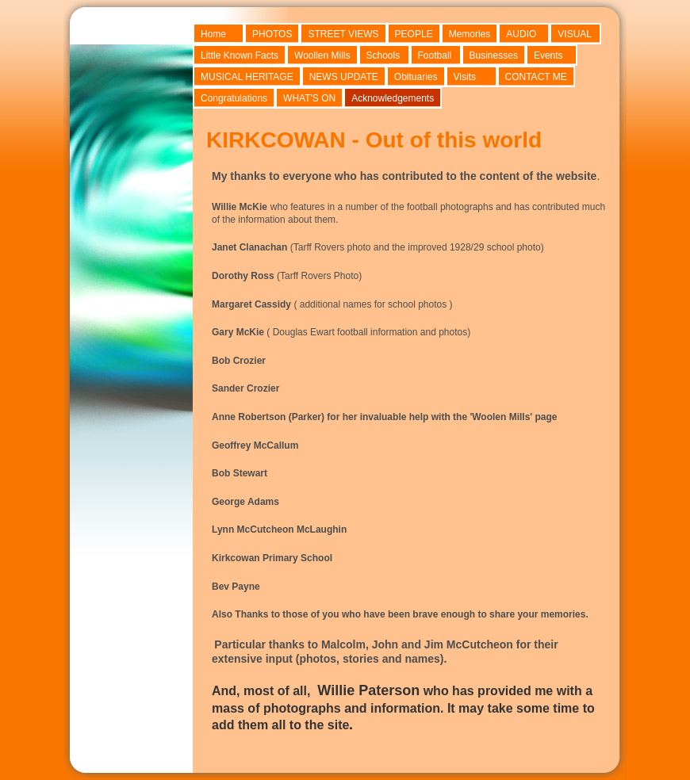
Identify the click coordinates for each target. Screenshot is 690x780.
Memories (470, 34)
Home (213, 34)
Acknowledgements (392, 98)
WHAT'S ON (309, 98)
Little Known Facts (239, 55)
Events (548, 55)
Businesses (494, 55)
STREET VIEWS (343, 34)
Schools (383, 55)
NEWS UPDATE (343, 76)
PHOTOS (272, 34)
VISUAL (575, 34)
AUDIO (521, 34)
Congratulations (234, 98)
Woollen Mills (322, 55)
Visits (465, 76)
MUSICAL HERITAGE (247, 76)
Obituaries (416, 76)
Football (435, 55)
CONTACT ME (536, 76)
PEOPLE (414, 34)
